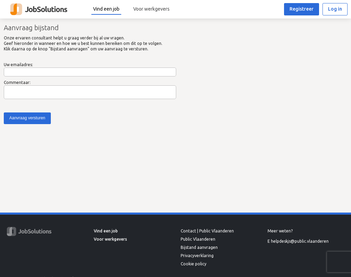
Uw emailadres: (18, 64)
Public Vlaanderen (198, 239)
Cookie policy (193, 264)
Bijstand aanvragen (199, 247)
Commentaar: (17, 82)
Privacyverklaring (197, 255)
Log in (335, 9)
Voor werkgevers (151, 9)
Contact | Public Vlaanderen (207, 231)
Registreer (302, 9)
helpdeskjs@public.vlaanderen (300, 241)
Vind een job (106, 9)
